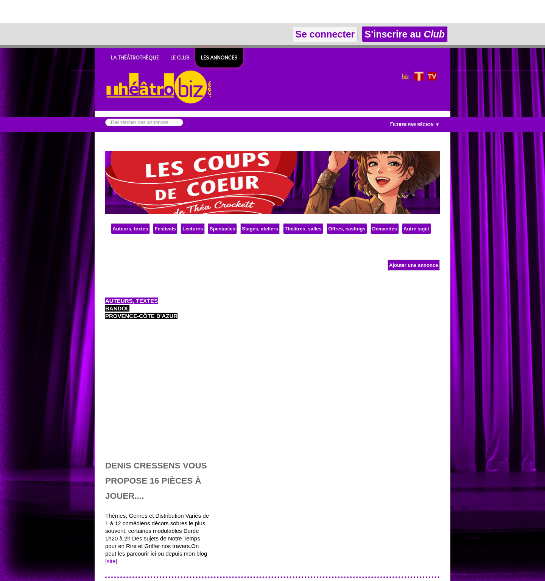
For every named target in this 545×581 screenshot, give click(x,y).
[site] (111, 561)
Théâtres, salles (303, 229)
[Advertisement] (88, 11)
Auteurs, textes (130, 229)
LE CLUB (180, 57)
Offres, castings (347, 229)
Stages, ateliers (260, 229)
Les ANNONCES (219, 57)
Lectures (192, 229)
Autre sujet (416, 229)
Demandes (385, 229)
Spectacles (222, 229)
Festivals (165, 229)
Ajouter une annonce (413, 265)
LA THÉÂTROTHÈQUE (135, 57)
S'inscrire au (404, 34)
